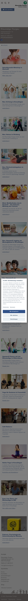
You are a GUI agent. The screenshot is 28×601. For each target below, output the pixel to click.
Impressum (12, 307)
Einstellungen (14, 319)
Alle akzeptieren (14, 311)
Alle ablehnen (14, 315)
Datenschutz (6, 307)
